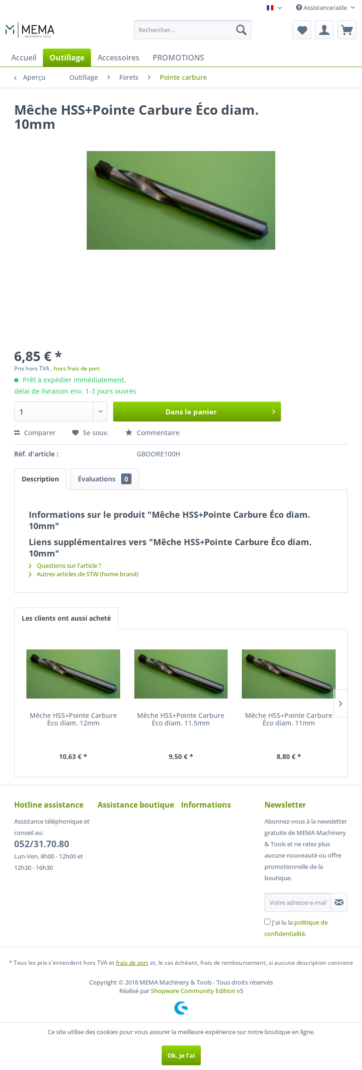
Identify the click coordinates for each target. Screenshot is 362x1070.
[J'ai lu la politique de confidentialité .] (267, 921)
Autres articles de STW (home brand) (84, 574)
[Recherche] (241, 29)
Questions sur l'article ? (65, 565)
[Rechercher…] (193, 29)
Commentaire (152, 432)
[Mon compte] (324, 29)
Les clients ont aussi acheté (66, 618)
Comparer (35, 432)
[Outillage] (67, 58)
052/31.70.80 (41, 844)
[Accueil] (24, 58)
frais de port (132, 963)
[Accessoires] (118, 58)
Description (40, 478)
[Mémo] (301, 29)
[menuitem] (193, 29)
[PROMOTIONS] (178, 58)
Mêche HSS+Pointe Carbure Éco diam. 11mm (288, 719)
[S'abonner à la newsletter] (339, 902)
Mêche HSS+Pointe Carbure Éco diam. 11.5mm (180, 719)
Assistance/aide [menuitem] (322, 7)
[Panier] (346, 29)
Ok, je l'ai (181, 1055)
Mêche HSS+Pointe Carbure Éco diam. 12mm (73, 719)
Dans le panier (220, 410)
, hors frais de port (75, 368)
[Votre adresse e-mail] (297, 902)
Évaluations (105, 478)
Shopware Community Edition (193, 990)
